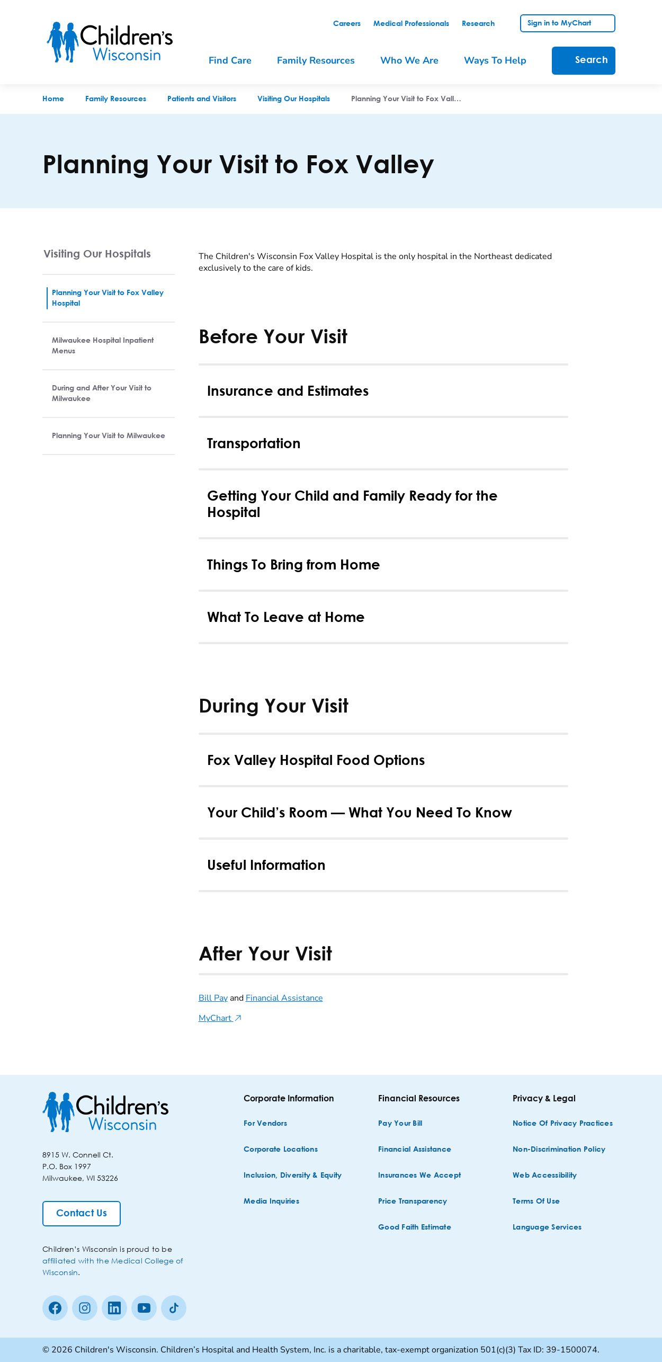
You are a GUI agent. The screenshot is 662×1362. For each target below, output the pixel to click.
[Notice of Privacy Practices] (563, 1123)
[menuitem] (237, 60)
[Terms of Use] (536, 1201)
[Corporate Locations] (281, 1149)
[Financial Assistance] (414, 1149)
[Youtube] (144, 1308)
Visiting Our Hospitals (97, 253)
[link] (347, 24)
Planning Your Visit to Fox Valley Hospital (108, 298)
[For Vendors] (265, 1123)
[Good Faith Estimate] (414, 1227)
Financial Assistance (284, 998)
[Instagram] (84, 1308)
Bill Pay (213, 998)
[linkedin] (114, 1308)
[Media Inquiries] (271, 1201)
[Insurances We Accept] (419, 1175)
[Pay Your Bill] (400, 1123)
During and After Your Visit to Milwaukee (101, 394)
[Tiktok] (173, 1308)
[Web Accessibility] (545, 1175)
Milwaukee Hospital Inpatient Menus (103, 346)
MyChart (220, 1018)
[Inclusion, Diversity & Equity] (293, 1175)
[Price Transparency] (413, 1201)
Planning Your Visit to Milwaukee (108, 436)
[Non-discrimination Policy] (559, 1149)
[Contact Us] (81, 1213)
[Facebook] (55, 1308)
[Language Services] (547, 1227)
